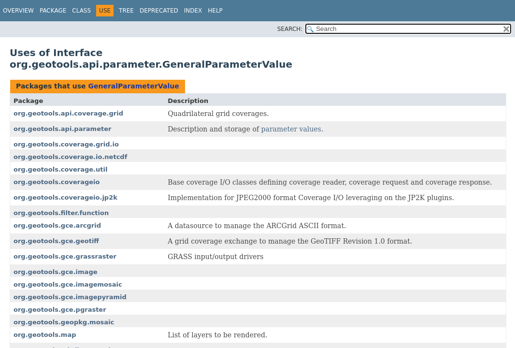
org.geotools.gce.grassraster (65, 256)
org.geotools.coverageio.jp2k (65, 197)
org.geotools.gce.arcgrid (57, 225)
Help (215, 10)
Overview (18, 10)
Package (53, 10)
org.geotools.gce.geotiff (56, 241)
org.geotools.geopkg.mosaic (64, 322)
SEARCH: (290, 29)
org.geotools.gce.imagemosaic (68, 284)
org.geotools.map (45, 334)
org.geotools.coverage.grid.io (66, 144)
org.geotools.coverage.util (60, 169)
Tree (126, 10)
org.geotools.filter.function (61, 213)
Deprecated (159, 10)
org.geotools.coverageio (57, 182)
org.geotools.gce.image (56, 272)
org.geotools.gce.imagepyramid (70, 297)
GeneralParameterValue (133, 86)
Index (193, 10)
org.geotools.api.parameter (62, 128)
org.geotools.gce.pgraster (60, 309)
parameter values (291, 129)
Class (81, 10)
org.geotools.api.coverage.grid (68, 113)
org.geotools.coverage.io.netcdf (70, 156)
